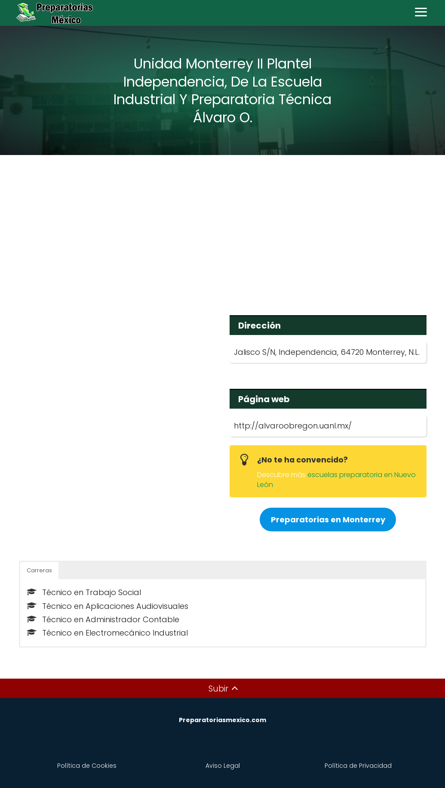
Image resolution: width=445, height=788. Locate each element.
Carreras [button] (39, 570)
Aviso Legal (223, 765)
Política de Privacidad (358, 765)
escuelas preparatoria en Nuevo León (336, 479)
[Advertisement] (223, 229)
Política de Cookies (87, 765)
